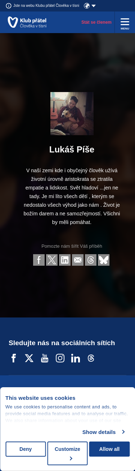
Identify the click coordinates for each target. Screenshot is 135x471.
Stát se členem (96, 22)
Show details (99, 432)
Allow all (109, 449)
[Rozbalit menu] (125, 22)
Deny (25, 449)
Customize (67, 453)
